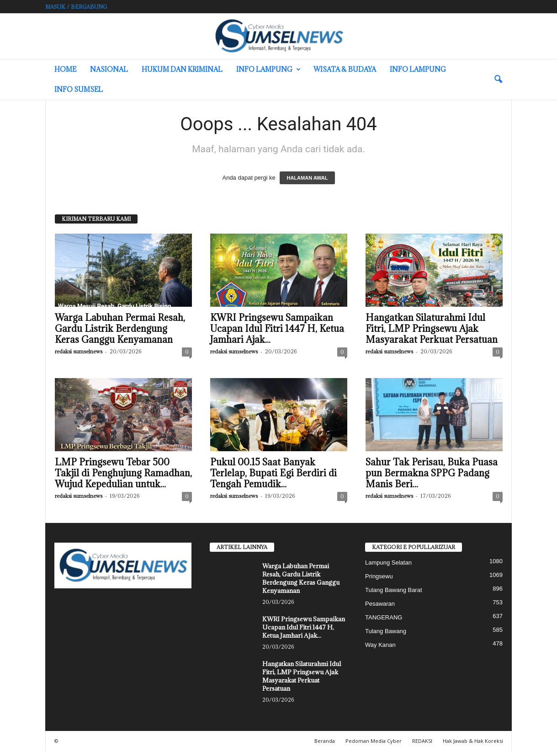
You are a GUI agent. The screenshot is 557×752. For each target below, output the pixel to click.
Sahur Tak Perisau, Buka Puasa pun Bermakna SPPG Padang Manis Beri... (432, 474)
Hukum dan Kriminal (182, 69)
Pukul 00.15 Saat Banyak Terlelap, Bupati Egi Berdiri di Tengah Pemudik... (273, 474)
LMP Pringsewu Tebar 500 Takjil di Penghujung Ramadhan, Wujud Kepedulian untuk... (123, 474)
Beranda (324, 741)
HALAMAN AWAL (307, 178)
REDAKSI (422, 741)
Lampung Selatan (388, 563)
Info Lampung (268, 69)
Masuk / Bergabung (76, 6)
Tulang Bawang (385, 632)
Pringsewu (379, 577)
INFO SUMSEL (78, 89)
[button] (498, 79)
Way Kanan (380, 645)
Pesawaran (380, 604)
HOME (65, 69)
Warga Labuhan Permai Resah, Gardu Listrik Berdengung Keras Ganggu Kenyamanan (120, 330)
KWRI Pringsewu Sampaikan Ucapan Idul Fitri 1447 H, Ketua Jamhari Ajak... (277, 330)
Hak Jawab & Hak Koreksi (473, 741)
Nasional (109, 69)
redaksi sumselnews (78, 352)
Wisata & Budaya (344, 69)
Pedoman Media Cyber (373, 741)
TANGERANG (383, 618)
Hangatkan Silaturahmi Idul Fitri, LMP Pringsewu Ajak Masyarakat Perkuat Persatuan (432, 330)
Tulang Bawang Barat (393, 590)
